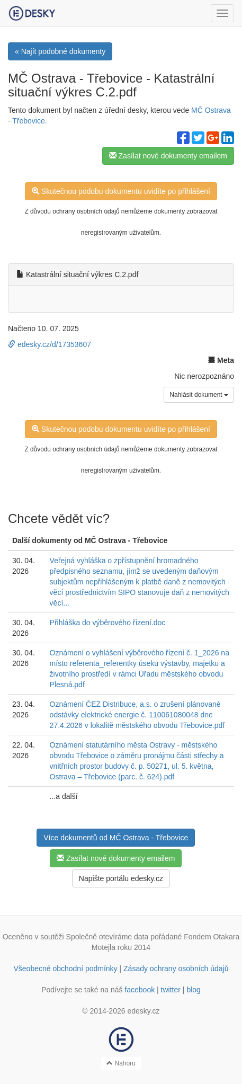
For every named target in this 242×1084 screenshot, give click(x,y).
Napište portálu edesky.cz (121, 878)
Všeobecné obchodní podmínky (65, 968)
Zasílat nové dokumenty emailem (168, 156)
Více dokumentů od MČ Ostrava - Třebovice (115, 837)
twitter (171, 989)
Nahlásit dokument (198, 394)
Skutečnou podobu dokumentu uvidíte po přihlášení (121, 191)
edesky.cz (143, 1011)
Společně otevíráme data (107, 936)
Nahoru (121, 1063)
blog (193, 989)
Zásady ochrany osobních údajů (175, 968)
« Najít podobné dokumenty (60, 51)
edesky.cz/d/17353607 (49, 344)
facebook (139, 989)
